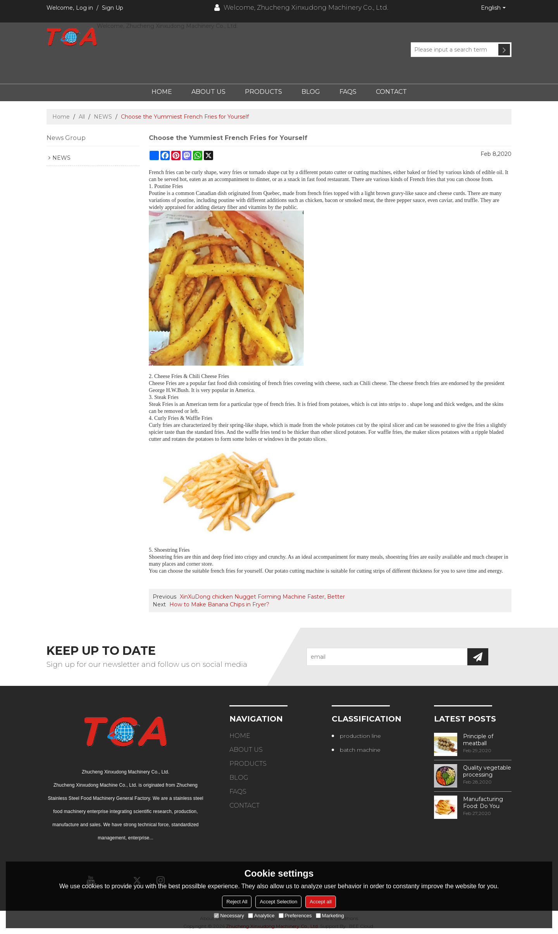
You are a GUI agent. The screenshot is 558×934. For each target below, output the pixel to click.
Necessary (229, 915)
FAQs (347, 91)
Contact (391, 91)
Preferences (295, 915)
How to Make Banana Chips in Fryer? (219, 604)
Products (263, 91)
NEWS (103, 116)
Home (162, 91)
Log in (84, 7)
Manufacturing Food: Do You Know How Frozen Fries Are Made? (485, 803)
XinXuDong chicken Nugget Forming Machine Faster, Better (262, 596)
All (82, 116)
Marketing (330, 915)
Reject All (236, 902)
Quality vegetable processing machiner (487, 771)
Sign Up (112, 7)
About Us (208, 91)
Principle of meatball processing (478, 740)
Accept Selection (278, 902)
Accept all (320, 902)
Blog (310, 91)
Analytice (261, 915)
